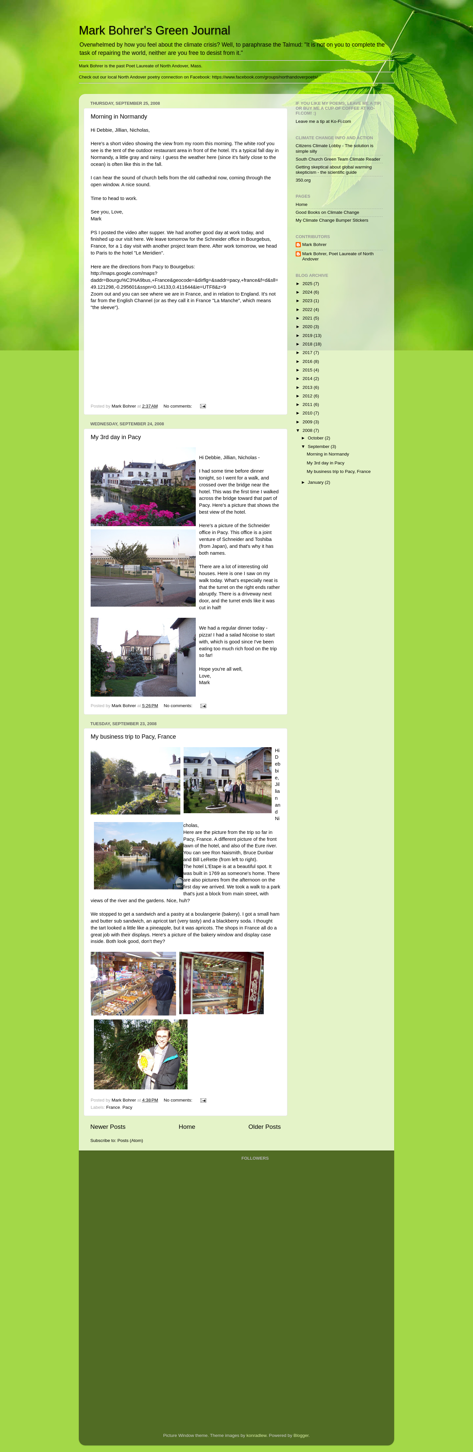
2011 (308, 404)
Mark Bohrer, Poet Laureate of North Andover (338, 256)
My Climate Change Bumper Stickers (332, 220)
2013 (308, 387)
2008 (308, 430)
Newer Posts (107, 1126)
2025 (308, 283)
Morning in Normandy (119, 116)
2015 (308, 370)
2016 (308, 361)
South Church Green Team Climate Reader (338, 159)
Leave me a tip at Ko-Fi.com (323, 121)
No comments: (178, 406)
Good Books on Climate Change (327, 212)
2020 (308, 326)
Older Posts (264, 1126)
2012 (308, 395)
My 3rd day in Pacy (116, 437)
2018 (308, 344)
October (316, 438)
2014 (308, 378)
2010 (308, 413)
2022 (308, 309)
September (319, 446)
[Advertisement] (267, 1322)
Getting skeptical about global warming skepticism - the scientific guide (334, 170)
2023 (308, 300)
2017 (308, 352)
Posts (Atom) (130, 1140)
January (316, 482)
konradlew (256, 1435)
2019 (308, 335)
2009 (308, 421)
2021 (308, 318)
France (113, 1107)
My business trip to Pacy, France (133, 736)
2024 (308, 292)
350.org (303, 180)
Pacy (127, 1107)
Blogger (301, 1435)
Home (187, 1126)
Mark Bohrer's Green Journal (154, 30)
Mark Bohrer (314, 244)
